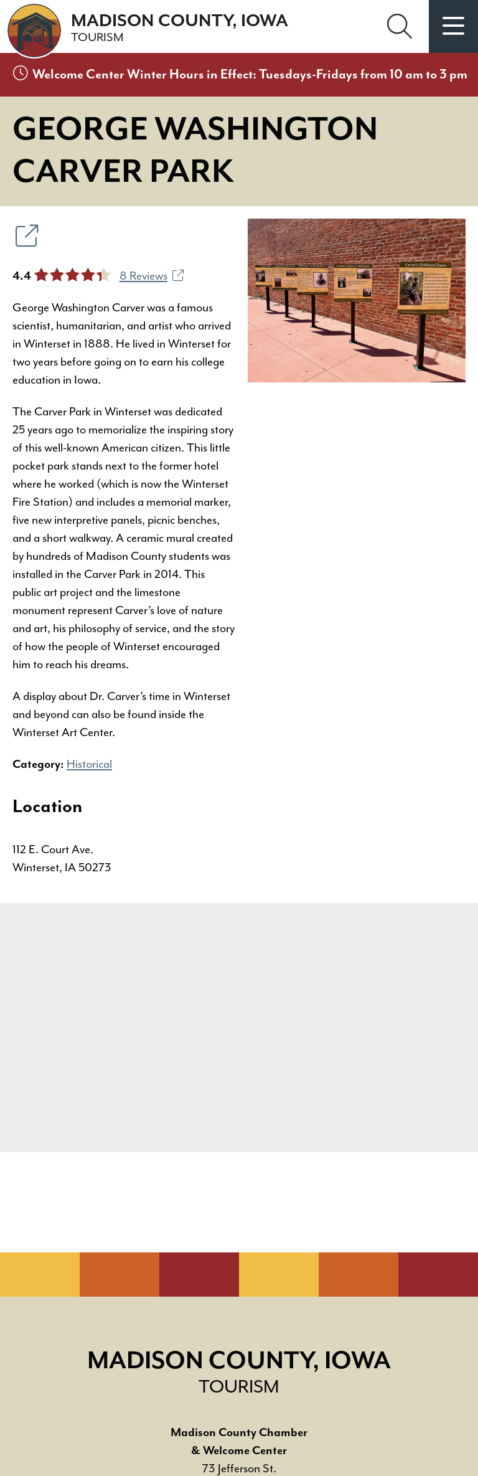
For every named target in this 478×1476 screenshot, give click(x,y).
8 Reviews (152, 275)
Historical (89, 764)
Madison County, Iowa (179, 28)
